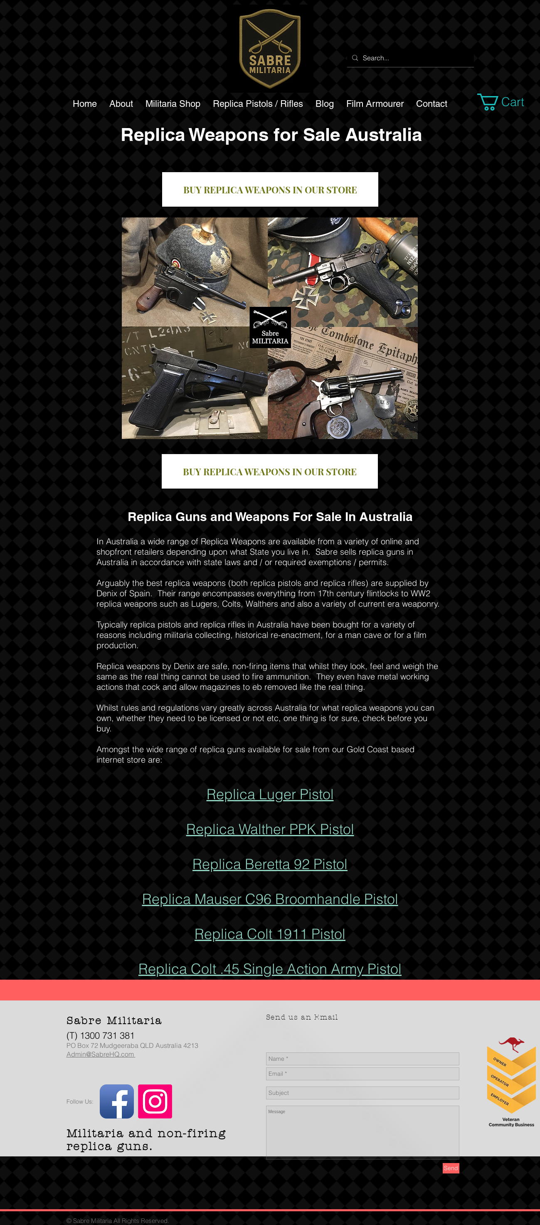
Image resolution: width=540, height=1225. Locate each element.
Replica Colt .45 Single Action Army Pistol (270, 969)
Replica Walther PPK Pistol (270, 829)
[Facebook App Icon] (117, 1101)
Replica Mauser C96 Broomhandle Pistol (270, 899)
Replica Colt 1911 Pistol (270, 934)
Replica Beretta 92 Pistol (270, 864)
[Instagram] (155, 1101)
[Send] (451, 1168)
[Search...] (409, 58)
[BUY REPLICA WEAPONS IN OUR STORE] (270, 189)
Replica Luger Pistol (270, 794)
